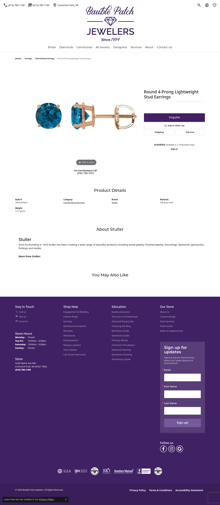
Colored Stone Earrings (44, 58)
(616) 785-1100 (85, 173)
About (149, 47)
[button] (199, 5)
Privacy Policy (138, 490)
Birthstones (69, 335)
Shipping (159, 132)
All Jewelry (103, 47)
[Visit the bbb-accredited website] (144, 471)
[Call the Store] (23, 369)
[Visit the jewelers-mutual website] (124, 471)
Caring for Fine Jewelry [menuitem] (123, 345)
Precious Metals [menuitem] (120, 340)
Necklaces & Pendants (75, 326)
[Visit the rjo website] (106, 471)
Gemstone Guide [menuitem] (120, 335)
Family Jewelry (71, 340)
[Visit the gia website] (64, 471)
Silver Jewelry (70, 349)
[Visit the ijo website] (81, 471)
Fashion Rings (71, 316)
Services (136, 47)
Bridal (52, 47)
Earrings (28, 58)
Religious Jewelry (72, 345)
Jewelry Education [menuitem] (121, 311)
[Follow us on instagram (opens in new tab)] (171, 448)
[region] (86, 115)
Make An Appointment (171, 330)
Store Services (167, 321)
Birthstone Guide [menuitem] (120, 330)
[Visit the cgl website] (158, 471)
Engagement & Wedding (76, 311)
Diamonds (66, 47)
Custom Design (168, 316)
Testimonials (166, 326)
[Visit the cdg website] (94, 471)
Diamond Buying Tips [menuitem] (123, 321)
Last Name (170, 403)
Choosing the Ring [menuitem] (121, 326)
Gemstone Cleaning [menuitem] (122, 354)
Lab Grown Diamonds (75, 354)
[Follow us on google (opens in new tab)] (179, 448)
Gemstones (84, 47)
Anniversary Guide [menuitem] (121, 359)
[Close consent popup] (66, 500)
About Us (165, 311)
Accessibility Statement (189, 490)
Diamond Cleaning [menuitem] (121, 349)
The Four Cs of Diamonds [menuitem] (125, 316)
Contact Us (164, 47)
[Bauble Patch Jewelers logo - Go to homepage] (110, 23)
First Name (170, 387)
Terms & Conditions (160, 490)
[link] (14, 5)
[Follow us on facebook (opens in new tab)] (163, 448)
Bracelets (68, 330)
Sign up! (182, 423)
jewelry (18, 58)
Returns (190, 132)
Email (167, 370)
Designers (120, 47)
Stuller (115, 202)
